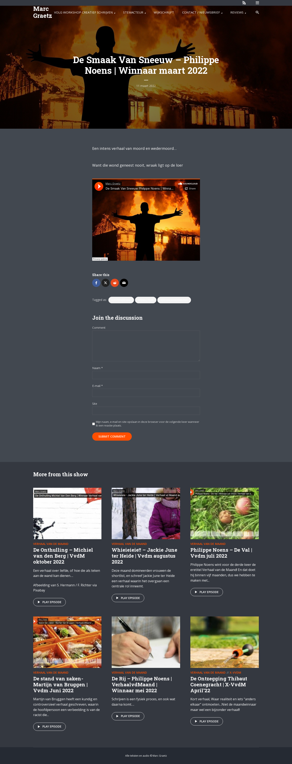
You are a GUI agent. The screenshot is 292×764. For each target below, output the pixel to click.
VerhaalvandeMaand (174, 300)
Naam (97, 368)
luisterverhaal (121, 300)
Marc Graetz (42, 12)
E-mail (97, 386)
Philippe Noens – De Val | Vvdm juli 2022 (221, 553)
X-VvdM (235, 672)
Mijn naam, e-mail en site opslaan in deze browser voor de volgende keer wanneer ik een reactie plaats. (147, 423)
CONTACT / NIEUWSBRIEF (201, 12)
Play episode (48, 602)
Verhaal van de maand (50, 544)
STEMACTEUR (133, 12)
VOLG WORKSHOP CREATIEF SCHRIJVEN (83, 12)
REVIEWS (236, 12)
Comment (99, 328)
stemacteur (145, 300)
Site (94, 404)
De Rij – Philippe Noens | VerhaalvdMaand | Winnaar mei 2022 (142, 684)
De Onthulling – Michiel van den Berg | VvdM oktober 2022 (63, 556)
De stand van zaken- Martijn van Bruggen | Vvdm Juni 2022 (60, 684)
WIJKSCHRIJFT (164, 12)
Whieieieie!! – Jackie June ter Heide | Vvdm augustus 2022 (144, 556)
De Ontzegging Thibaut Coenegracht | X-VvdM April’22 (218, 684)
